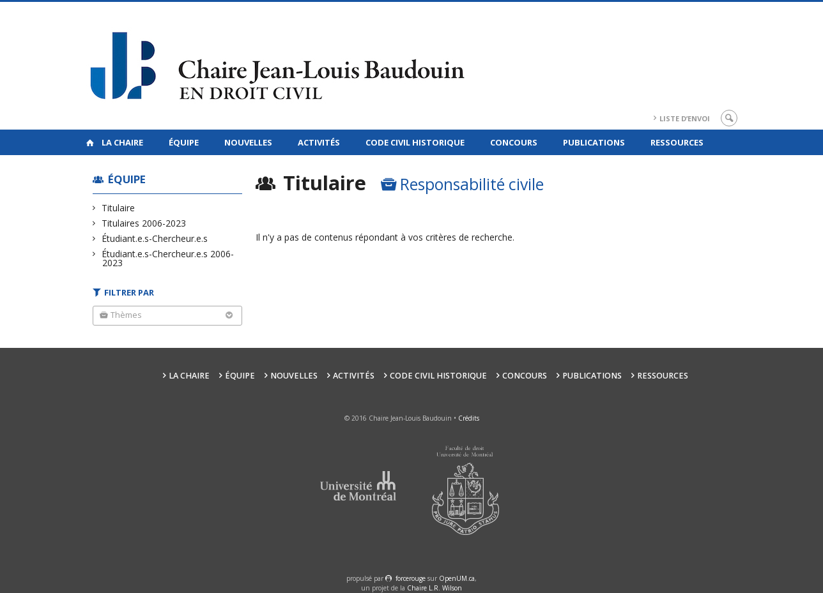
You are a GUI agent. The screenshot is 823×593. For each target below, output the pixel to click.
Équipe (184, 142)
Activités (319, 142)
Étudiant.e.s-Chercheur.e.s (155, 238)
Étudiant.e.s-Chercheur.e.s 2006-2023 (168, 258)
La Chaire (122, 142)
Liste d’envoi (684, 118)
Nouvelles (248, 142)
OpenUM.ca (457, 578)
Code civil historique (415, 142)
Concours (513, 142)
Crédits (468, 418)
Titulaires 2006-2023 (144, 223)
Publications (594, 142)
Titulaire (118, 208)
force (411, 578)
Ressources (677, 142)
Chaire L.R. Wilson (434, 587)
